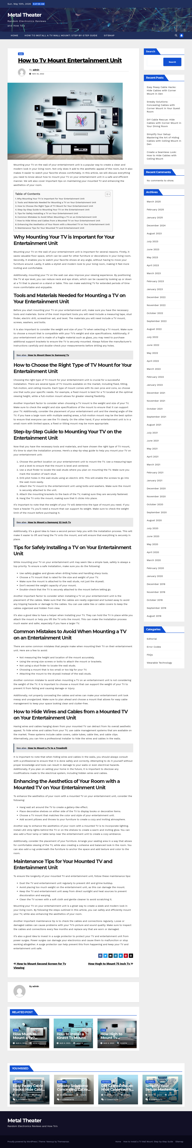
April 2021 (153, 456)
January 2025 (155, 217)
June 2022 (153, 345)
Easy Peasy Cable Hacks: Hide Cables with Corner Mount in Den (161, 90)
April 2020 (153, 552)
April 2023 (153, 265)
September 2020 (157, 512)
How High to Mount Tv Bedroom (111, 1038)
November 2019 (156, 592)
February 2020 (155, 568)
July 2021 (152, 432)
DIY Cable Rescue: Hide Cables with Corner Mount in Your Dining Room (164, 123)
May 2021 (152, 448)
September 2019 (156, 608)
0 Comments (23, 1100)
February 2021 (155, 472)
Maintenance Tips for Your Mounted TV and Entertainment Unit (51, 228)
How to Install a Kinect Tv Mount (71, 1036)
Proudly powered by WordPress (23, 1141)
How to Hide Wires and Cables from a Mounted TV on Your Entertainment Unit (58, 220)
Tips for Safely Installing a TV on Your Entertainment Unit (47, 213)
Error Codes (154, 646)
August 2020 (154, 520)
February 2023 (155, 281)
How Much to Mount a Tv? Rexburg (24, 1038)
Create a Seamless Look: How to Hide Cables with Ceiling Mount (162, 155)
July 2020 (152, 528)
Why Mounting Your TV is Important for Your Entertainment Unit (51, 198)
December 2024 (156, 225)
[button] (176, 35)
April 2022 (153, 361)
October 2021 (155, 408)
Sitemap (109, 35)
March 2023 (154, 273)
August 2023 (154, 233)
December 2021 (156, 392)
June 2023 (153, 249)
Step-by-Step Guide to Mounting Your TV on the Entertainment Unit (54, 209)
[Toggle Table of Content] (106, 194)
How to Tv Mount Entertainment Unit (70, 60)
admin (36, 69)
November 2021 (156, 400)
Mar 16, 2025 (111, 1095)
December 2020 (156, 488)
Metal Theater (24, 15)
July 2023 (152, 241)
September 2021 (156, 416)
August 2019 (154, 616)
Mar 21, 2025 (22, 1095)
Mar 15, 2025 (155, 1095)
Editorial (152, 638)
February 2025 (155, 209)
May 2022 (152, 353)
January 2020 (155, 576)
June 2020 (153, 536)
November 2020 (156, 496)
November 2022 (156, 305)
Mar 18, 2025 (67, 1095)
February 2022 (155, 376)
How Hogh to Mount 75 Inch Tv (110, 963)
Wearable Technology (159, 662)
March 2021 (153, 464)
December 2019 (156, 584)
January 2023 (155, 289)
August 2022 (154, 329)
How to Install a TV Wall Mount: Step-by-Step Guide (61, 35)
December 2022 (156, 297)
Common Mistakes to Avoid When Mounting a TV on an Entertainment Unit (57, 217)
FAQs (21, 54)
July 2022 (152, 337)
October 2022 (155, 313)
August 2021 (154, 424)
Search (150, 51)
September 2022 (157, 321)
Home (14, 35)
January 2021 (154, 480)
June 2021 (153, 440)
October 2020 (155, 504)
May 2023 (152, 257)
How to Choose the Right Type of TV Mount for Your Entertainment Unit (55, 206)
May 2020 (152, 544)
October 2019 (155, 600)
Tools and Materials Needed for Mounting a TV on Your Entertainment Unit (56, 202)
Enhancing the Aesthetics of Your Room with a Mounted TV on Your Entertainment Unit (64, 224)
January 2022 (155, 384)
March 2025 (154, 201)
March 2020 (154, 560)
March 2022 (154, 368)
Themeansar (63, 1141)
